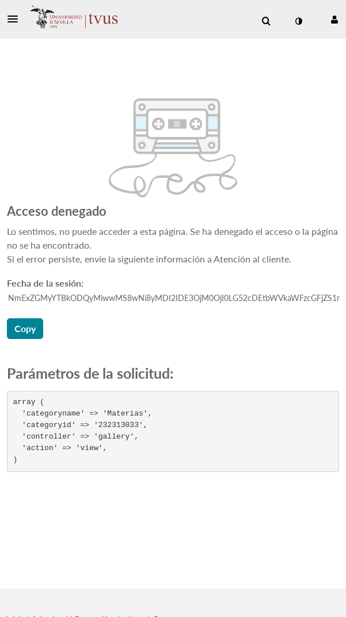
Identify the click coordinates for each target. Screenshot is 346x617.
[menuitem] (266, 21)
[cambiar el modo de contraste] (298, 21)
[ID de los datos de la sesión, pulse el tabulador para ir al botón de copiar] (174, 298)
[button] (16, 19)
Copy (25, 328)
